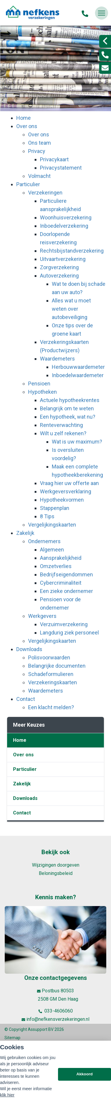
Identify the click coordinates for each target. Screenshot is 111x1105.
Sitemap (12, 1037)
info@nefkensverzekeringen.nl (55, 1019)
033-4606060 (55, 1011)
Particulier (25, 769)
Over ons (23, 755)
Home (19, 740)
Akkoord (84, 1093)
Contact (22, 813)
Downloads (25, 798)
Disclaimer (14, 1046)
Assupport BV (41, 1029)
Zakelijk (22, 784)
